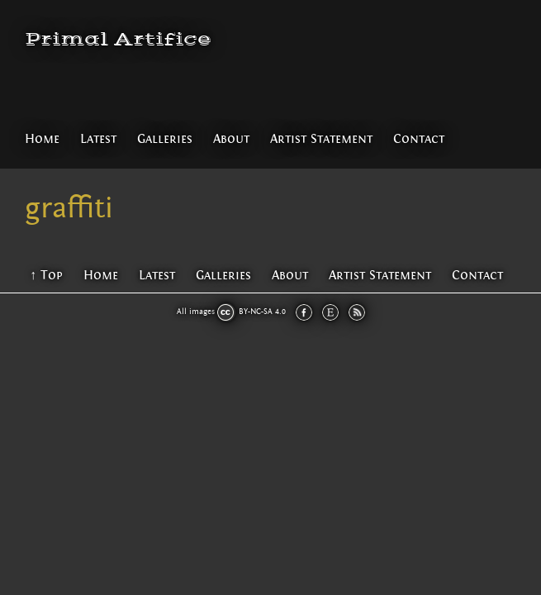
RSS (357, 312)
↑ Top (46, 275)
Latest (98, 138)
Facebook (304, 312)
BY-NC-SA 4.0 (262, 312)
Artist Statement (321, 138)
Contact (418, 138)
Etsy (330, 312)
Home (42, 138)
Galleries (164, 138)
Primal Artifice (118, 39)
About (231, 138)
